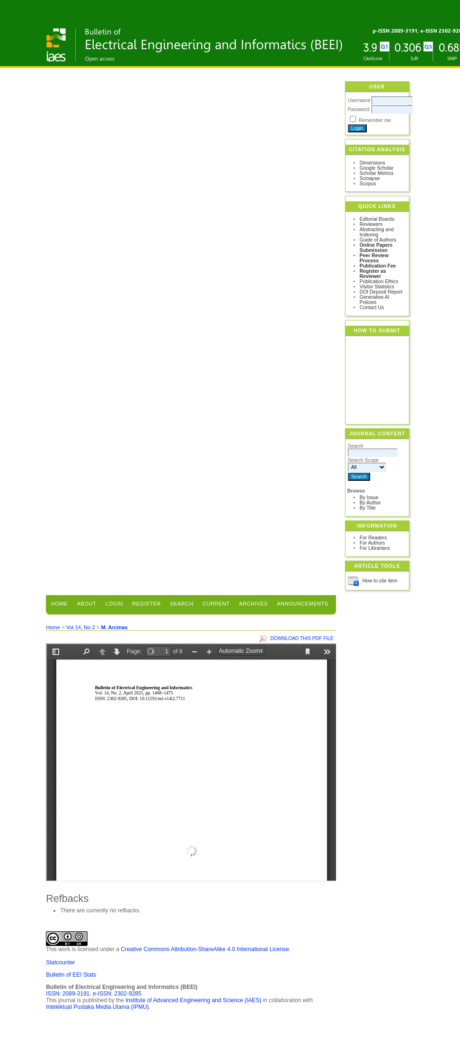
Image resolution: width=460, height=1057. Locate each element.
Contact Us (372, 307)
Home (59, 603)
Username (359, 100)
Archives (253, 603)
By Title (368, 508)
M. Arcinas (114, 627)
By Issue (369, 497)
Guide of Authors (378, 240)
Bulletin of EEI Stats (71, 974)
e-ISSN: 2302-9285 (117, 993)
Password (359, 109)
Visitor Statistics (377, 286)
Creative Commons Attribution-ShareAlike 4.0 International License (205, 949)
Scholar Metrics (377, 173)
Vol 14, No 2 (80, 627)
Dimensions (372, 162)
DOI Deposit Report (381, 292)
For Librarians (375, 548)
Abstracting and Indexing (377, 232)
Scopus (368, 183)
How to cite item (380, 580)
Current (216, 603)
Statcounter (60, 962)
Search (181, 603)
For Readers (373, 537)
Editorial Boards (377, 219)
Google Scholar (377, 168)
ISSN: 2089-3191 (67, 993)
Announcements (302, 603)
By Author (370, 502)
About (87, 603)
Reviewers (371, 224)
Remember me (375, 120)
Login (114, 603)
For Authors (372, 543)
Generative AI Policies (374, 300)
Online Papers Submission (376, 248)
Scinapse (370, 178)
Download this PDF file (301, 638)
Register (146, 603)
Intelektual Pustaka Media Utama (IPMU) (97, 1007)
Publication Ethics (379, 281)
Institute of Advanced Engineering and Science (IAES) (193, 1000)
